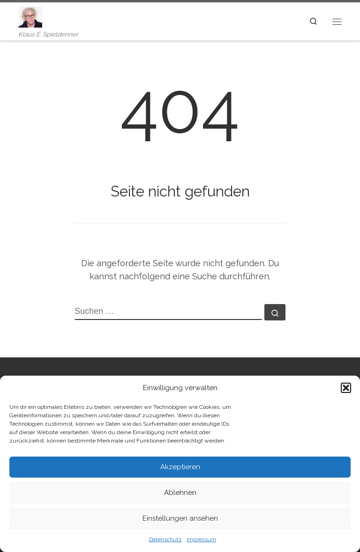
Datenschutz (165, 539)
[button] (346, 387)
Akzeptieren (180, 467)
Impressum (201, 539)
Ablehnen (180, 492)
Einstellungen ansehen (180, 518)
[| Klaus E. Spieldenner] (30, 16)
